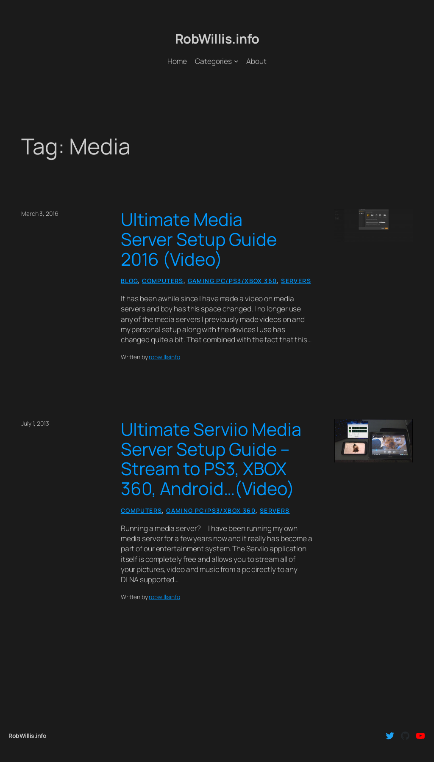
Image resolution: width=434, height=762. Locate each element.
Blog (129, 281)
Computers (163, 281)
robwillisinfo (164, 357)
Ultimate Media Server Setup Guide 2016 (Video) (199, 239)
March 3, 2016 (39, 213)
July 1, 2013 (35, 423)
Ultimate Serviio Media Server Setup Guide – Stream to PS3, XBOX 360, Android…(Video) (211, 458)
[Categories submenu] (236, 61)
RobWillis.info (217, 38)
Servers (296, 281)
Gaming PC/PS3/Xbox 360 (232, 281)
